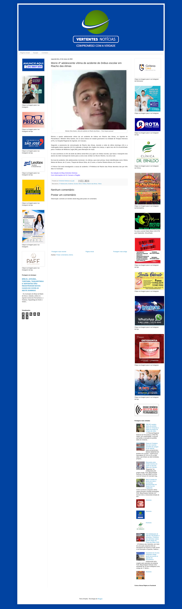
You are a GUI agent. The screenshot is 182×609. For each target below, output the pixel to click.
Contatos (45, 53)
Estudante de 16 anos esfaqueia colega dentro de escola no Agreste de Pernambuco (152, 556)
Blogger (100, 599)
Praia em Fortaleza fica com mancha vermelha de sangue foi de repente (152, 446)
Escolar (76, 183)
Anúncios (148, 500)
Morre (80, 183)
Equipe (35, 53)
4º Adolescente (63, 183)
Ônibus (84, 183)
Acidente (70, 183)
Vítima (99, 183)
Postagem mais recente (59, 251)
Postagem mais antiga (120, 251)
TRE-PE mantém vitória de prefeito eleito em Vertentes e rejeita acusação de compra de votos (152, 428)
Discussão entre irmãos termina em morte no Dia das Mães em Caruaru (151, 465)
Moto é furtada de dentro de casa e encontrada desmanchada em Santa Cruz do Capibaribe (151, 484)
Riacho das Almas (92, 183)
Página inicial (25, 53)
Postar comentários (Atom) (64, 255)
